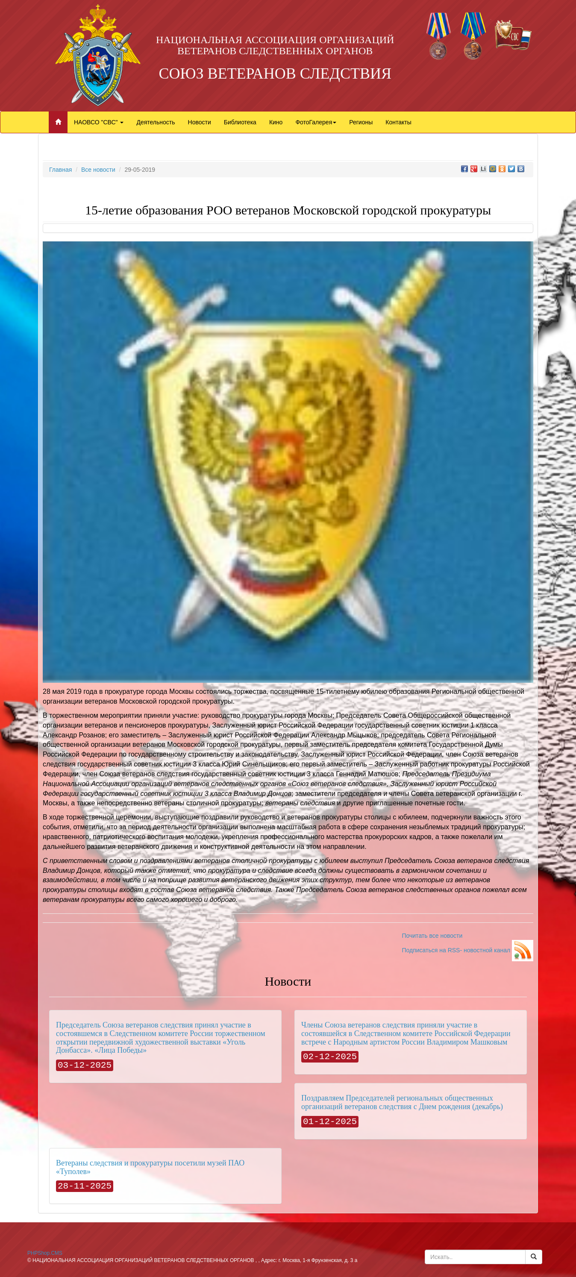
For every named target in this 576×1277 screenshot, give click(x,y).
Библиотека (240, 122)
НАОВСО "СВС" (98, 122)
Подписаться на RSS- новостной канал (467, 950)
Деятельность (155, 122)
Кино (276, 122)
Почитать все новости (432, 935)
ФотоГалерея (315, 122)
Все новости (98, 169)
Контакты (398, 122)
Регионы (361, 122)
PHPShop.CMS (44, 1253)
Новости (199, 122)
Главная (60, 169)
